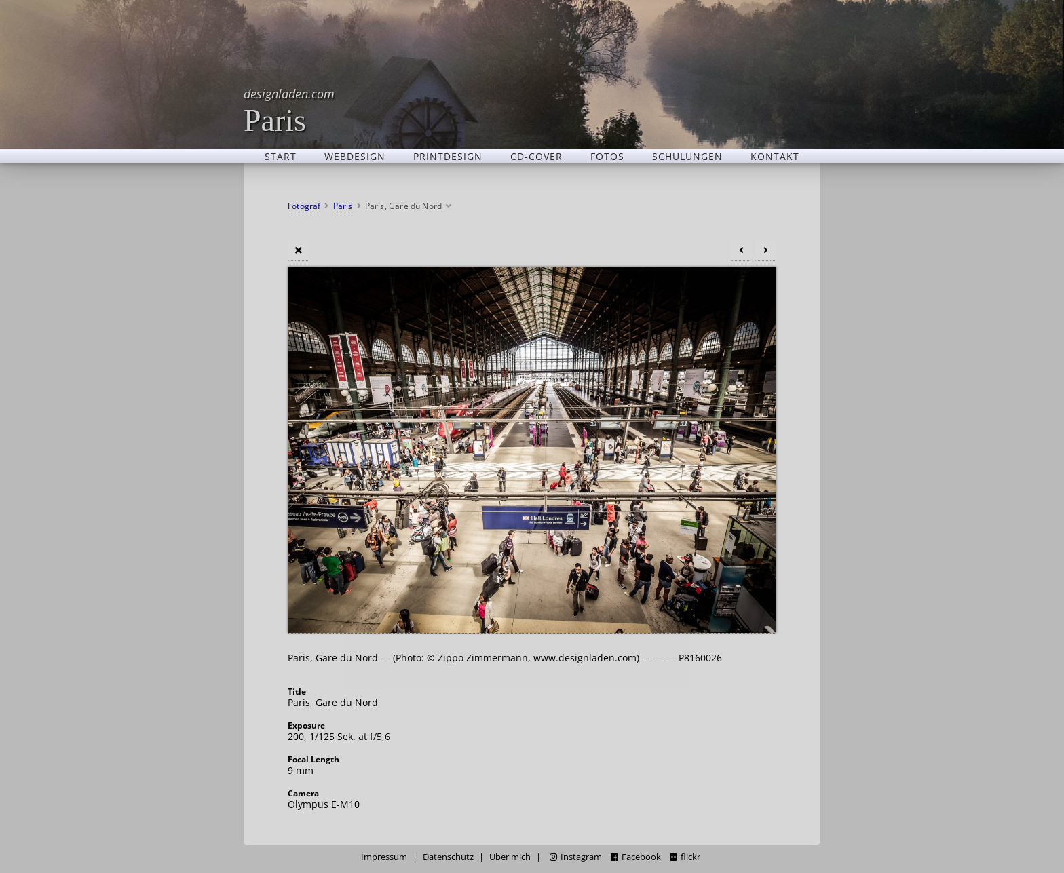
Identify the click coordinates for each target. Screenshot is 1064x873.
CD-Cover (536, 156)
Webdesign (354, 156)
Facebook (636, 857)
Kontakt (774, 156)
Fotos (607, 156)
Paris (289, 110)
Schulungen (687, 156)
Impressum (384, 857)
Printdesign (447, 156)
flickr (685, 857)
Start (281, 156)
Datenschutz (448, 857)
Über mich (510, 857)
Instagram (576, 857)
